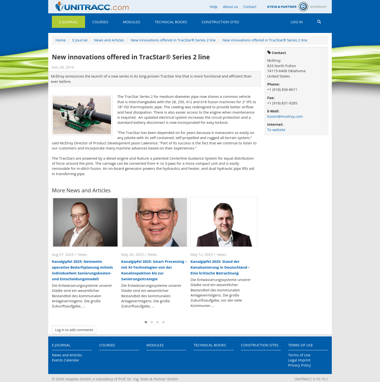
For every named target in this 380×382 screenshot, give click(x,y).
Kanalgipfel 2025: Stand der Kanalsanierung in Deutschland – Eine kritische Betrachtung (220, 267)
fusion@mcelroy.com (285, 116)
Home (60, 40)
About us (230, 6)
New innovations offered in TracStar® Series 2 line (173, 40)
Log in (297, 21)
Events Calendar (65, 360)
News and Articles (109, 40)
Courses (100, 21)
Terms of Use (300, 345)
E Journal (68, 21)
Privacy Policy (299, 365)
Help (213, 6)
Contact (249, 6)
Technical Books (171, 21)
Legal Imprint (299, 360)
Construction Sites (220, 21)
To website (276, 129)
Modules (131, 21)
